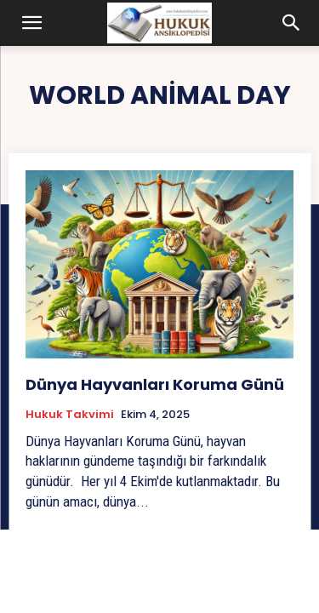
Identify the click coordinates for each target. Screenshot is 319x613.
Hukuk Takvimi (70, 414)
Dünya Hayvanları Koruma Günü (155, 384)
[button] (32, 23)
